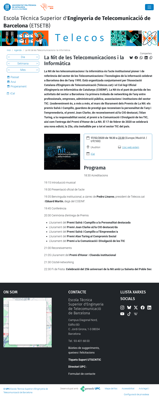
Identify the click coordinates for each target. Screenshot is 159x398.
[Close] (149, 7)
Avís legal (143, 388)
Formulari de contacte (81, 373)
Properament (19, 86)
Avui (13, 81)
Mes (23, 69)
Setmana (23, 63)
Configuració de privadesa (136, 394)
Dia (23, 57)
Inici (9, 50)
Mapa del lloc (111, 388)
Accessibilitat (128, 388)
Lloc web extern (130, 147)
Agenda (18, 50)
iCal (93, 154)
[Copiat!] (151, 58)
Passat (15, 77)
